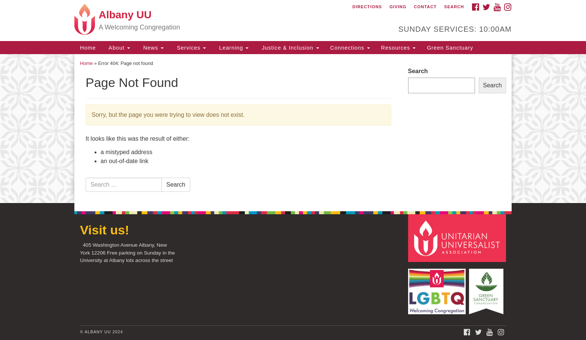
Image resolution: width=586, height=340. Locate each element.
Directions (367, 6)
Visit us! (104, 230)
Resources (398, 48)
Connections (350, 48)
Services (190, 48)
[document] (293, 128)
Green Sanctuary (450, 48)
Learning (233, 48)
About (118, 48)
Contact (425, 6)
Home (88, 48)
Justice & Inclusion (289, 48)
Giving (397, 6)
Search (454, 6)
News (152, 48)
